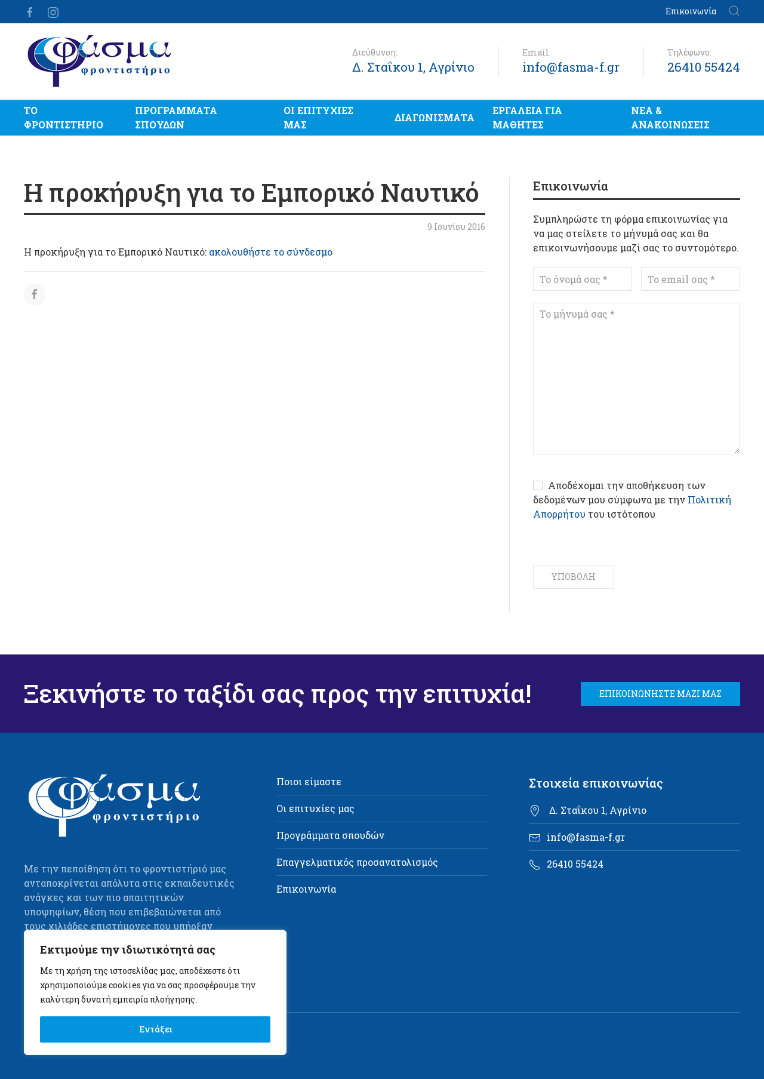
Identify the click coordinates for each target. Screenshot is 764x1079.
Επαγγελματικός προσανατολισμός (357, 862)
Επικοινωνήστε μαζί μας (660, 693)
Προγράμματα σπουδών (176, 117)
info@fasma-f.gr (571, 67)
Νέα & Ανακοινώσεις (670, 117)
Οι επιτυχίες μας (318, 117)
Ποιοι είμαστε (308, 781)
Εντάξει (155, 1029)
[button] (734, 12)
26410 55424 (703, 67)
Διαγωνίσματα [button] (435, 117)
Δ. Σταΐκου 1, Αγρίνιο (413, 67)
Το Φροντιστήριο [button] (63, 117)
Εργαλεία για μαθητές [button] (527, 117)
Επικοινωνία (691, 11)
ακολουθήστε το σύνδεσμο (270, 251)
